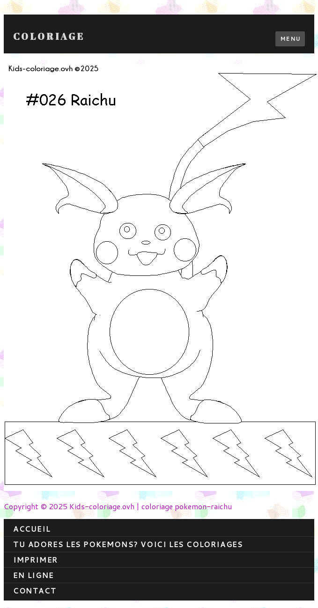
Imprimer (35, 559)
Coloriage (49, 36)
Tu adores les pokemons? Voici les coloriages (128, 544)
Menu (290, 39)
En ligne (33, 575)
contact (34, 590)
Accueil (31, 528)
